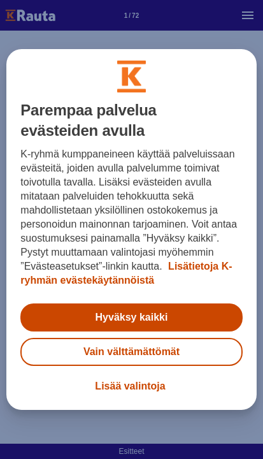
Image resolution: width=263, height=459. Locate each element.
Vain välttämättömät (131, 351)
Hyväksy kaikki (132, 317)
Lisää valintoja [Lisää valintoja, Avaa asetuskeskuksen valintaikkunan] (130, 386)
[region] (131, 229)
